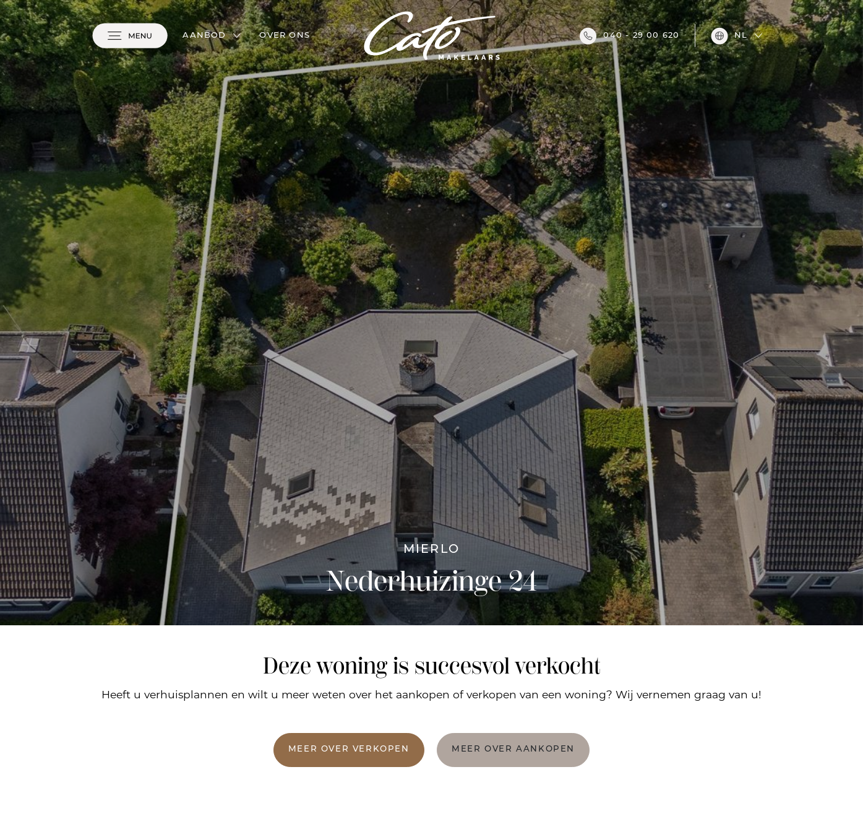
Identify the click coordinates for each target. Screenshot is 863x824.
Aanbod (204, 36)
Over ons (284, 36)
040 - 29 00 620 (629, 36)
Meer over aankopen (513, 749)
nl (729, 36)
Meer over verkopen (349, 749)
